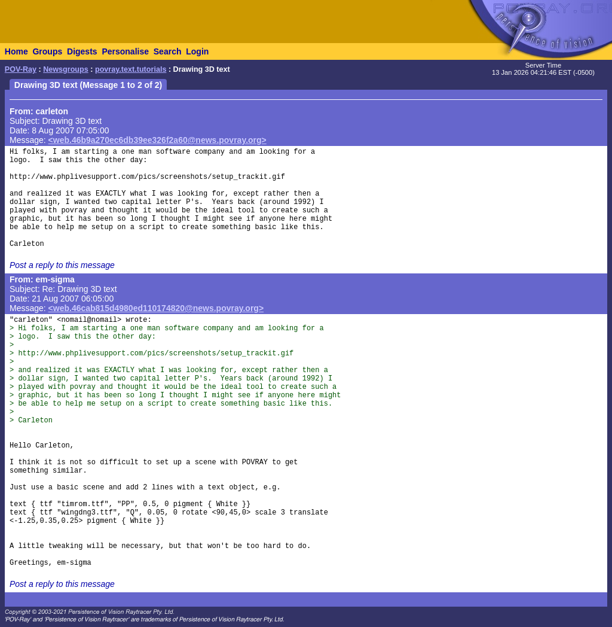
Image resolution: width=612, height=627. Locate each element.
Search (168, 51)
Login (197, 51)
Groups (47, 51)
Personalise (125, 51)
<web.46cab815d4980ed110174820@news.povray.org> (156, 308)
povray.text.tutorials (130, 69)
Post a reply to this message (62, 265)
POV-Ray (20, 69)
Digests (82, 51)
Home (16, 51)
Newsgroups (65, 69)
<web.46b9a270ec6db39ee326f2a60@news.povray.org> (157, 140)
